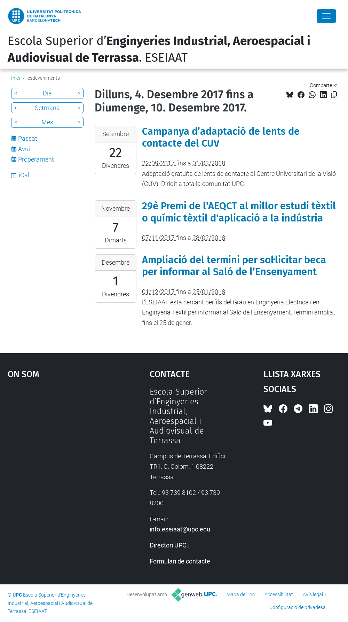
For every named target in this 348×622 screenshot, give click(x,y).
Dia (47, 93)
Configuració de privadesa (297, 607)
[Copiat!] (334, 95)
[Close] (326, 16)
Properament (36, 159)
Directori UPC (168, 545)
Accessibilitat (278, 594)
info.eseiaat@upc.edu (180, 529)
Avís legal (313, 594)
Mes (47, 122)
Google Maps (60, 439)
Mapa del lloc (241, 594)
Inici (15, 78)
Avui (24, 149)
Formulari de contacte (180, 561)
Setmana (47, 107)
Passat (27, 138)
